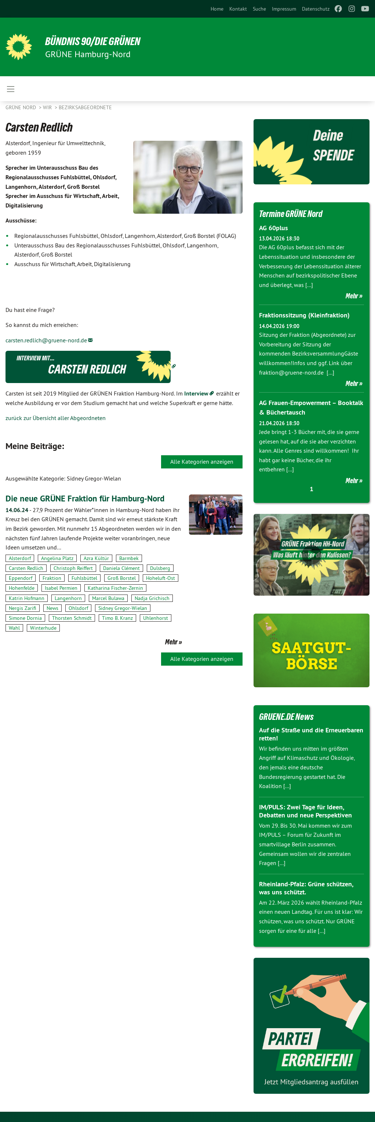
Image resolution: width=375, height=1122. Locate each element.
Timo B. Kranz (117, 618)
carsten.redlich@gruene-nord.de (46, 340)
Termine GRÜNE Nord (292, 214)
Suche (259, 8)
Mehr (171, 642)
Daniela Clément (121, 568)
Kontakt (238, 8)
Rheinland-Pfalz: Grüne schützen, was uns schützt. (306, 887)
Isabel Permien (61, 588)
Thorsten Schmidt (72, 618)
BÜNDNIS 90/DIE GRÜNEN (96, 41)
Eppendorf (20, 578)
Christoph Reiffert (73, 568)
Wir (48, 107)
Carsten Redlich (26, 568)
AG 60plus (273, 228)
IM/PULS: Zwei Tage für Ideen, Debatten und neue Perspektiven (305, 810)
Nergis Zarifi (22, 608)
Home (217, 8)
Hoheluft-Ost (160, 578)
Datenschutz (316, 8)
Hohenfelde (21, 588)
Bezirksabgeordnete (85, 107)
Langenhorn (68, 598)
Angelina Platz (57, 558)
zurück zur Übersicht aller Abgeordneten (56, 418)
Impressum (284, 8)
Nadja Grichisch (152, 598)
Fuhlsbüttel (84, 578)
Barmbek (129, 558)
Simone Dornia (25, 618)
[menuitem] (217, 9)
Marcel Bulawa (108, 598)
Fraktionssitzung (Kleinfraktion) (304, 315)
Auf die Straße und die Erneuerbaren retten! (311, 733)
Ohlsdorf (78, 608)
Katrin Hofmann (26, 598)
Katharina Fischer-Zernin (115, 588)
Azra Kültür (96, 558)
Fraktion (52, 578)
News (52, 608)
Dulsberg (160, 568)
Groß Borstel (122, 578)
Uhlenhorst (155, 618)
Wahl (14, 628)
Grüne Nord (21, 107)
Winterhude (43, 628)
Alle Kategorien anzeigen (201, 461)
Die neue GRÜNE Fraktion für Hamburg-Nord (89, 498)
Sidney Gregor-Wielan (122, 608)
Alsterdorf (20, 558)
